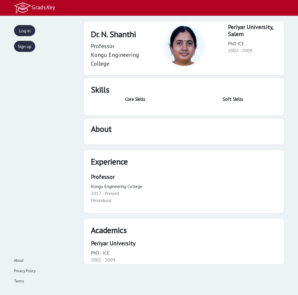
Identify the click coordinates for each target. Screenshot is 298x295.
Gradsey (34, 8)
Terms (19, 281)
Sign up (24, 46)
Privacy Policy (25, 270)
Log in (25, 31)
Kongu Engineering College (116, 186)
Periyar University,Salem (251, 30)
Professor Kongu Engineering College (115, 54)
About (19, 260)
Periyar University (113, 243)
